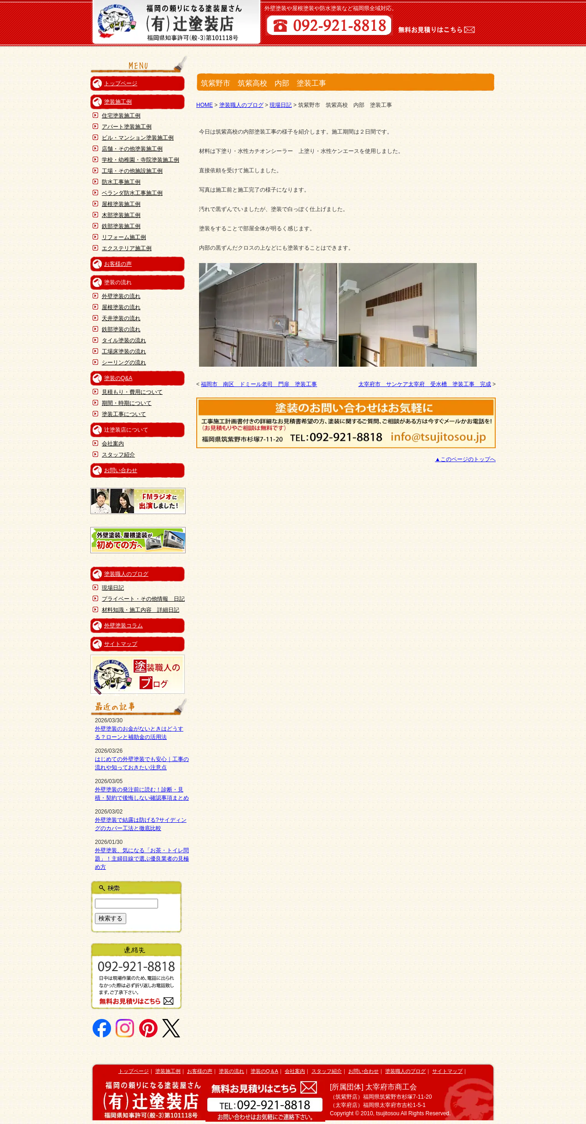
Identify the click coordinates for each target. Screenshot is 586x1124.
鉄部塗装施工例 (121, 226)
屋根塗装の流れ (121, 307)
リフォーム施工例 (124, 237)
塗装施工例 (118, 102)
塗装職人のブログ (126, 574)
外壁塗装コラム (123, 625)
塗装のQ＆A (264, 1071)
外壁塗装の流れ (121, 296)
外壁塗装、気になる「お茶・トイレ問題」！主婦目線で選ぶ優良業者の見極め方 (142, 858)
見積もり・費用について (132, 392)
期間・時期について (127, 403)
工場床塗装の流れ (124, 351)
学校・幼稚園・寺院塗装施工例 (140, 160)
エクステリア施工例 (127, 248)
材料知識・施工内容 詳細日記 (140, 610)
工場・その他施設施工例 (132, 171)
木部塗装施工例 (121, 215)
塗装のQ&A (118, 378)
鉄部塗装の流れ (121, 329)
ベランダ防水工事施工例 (132, 193)
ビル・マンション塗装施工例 (138, 138)
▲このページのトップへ (465, 459)
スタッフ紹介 (118, 454)
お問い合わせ (120, 470)
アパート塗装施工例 (127, 126)
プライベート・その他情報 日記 (143, 599)
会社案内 (113, 443)
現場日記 (113, 588)
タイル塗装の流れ (124, 340)
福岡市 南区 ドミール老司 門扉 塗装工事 (259, 384)
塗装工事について (124, 414)
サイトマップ (120, 644)
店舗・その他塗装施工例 (132, 149)
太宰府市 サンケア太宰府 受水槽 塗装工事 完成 (424, 384)
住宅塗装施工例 (121, 115)
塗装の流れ (231, 1071)
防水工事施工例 (121, 182)
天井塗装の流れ (121, 318)
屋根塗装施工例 (121, 204)
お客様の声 (118, 264)
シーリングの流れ (124, 362)
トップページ (120, 83)
